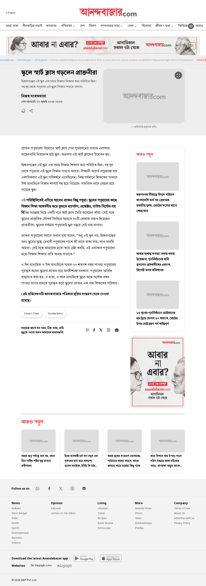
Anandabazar (7, 60)
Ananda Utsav (143, 508)
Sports (15, 528)
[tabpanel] (157, 373)
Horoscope (104, 528)
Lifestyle (103, 508)
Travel (101, 513)
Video (138, 518)
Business (17, 537)
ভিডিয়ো (183, 26)
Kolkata (16, 508)
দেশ (82, 26)
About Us (179, 513)
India (14, 518)
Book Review (105, 523)
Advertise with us (184, 518)
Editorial (56, 508)
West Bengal (24, 60)
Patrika (139, 528)
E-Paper (11, 12)
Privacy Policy (182, 523)
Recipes (102, 518)
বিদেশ (92, 26)
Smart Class (31, 313)
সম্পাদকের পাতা (112, 26)
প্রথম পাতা (12, 26)
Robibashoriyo (143, 523)
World (15, 523)
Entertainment (20, 533)
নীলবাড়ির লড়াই (32, 26)
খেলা (132, 26)
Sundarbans (55, 313)
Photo (139, 513)
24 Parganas (40, 60)
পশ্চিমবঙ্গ (68, 26)
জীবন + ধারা (164, 26)
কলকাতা (51, 26)
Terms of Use (182, 508)
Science (16, 542)
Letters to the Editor (63, 513)
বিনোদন (146, 26)
